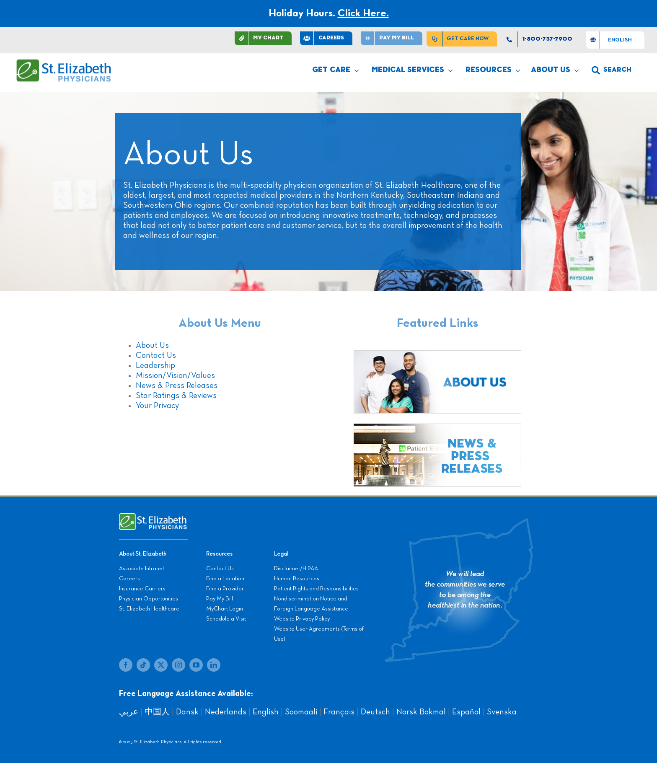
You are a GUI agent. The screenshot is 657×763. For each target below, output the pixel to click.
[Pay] (391, 38)
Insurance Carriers (142, 589)
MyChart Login (224, 609)
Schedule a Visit (226, 619)
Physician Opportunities (148, 599)
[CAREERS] (326, 38)
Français (338, 712)
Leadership (155, 365)
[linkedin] (213, 665)
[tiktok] (143, 665)
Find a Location (225, 579)
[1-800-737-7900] (541, 39)
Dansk (187, 712)
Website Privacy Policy (302, 619)
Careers (129, 579)
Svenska (502, 712)
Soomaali (301, 712)
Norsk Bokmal (421, 712)
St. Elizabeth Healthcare (149, 609)
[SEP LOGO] (64, 63)
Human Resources (296, 579)
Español (466, 712)
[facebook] (125, 665)
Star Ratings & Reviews (176, 395)
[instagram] (178, 665)
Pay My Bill (219, 599)
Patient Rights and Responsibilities (316, 589)
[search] (611, 70)
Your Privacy (157, 405)
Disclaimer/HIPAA (296, 569)
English (266, 712)
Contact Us (156, 355)
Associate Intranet (141, 569)
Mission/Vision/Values (175, 375)
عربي (128, 712)
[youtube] (196, 665)
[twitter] (161, 665)
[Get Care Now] (462, 39)
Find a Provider (225, 589)
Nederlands (225, 712)
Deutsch (375, 712)
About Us (152, 345)
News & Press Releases (176, 385)
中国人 (157, 712)
